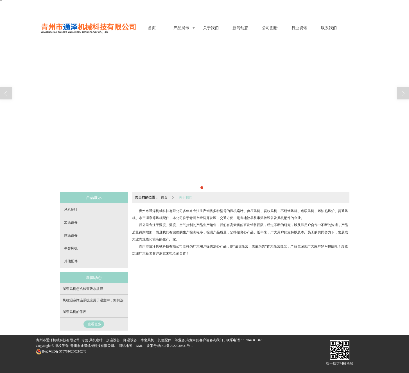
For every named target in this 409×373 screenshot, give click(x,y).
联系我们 (329, 28)
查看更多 (94, 324)
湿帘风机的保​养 (74, 312)
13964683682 (252, 340)
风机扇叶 (71, 209)
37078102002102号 (61, 351)
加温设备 (71, 222)
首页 (152, 28)
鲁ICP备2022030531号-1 (175, 346)
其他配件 (71, 261)
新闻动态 (240, 28)
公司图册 (270, 28)
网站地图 (125, 346)
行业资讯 (299, 28)
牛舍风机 (71, 248)
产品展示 (181, 28)
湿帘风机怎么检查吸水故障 (83, 289)
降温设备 (71, 235)
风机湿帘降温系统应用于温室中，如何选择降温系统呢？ (105, 300)
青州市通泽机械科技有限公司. (92, 346)
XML (139, 346)
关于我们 (211, 28)
